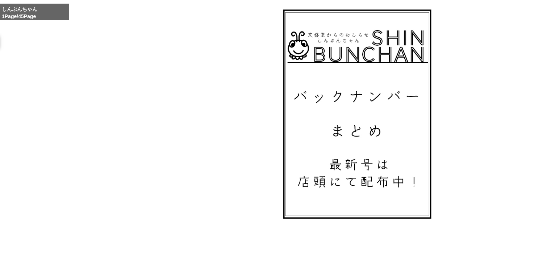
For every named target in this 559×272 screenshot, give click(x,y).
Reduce (380, 250)
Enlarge (345, 250)
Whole (363, 250)
